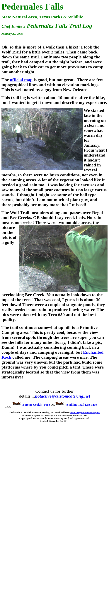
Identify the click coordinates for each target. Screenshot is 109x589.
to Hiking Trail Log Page (81, 404)
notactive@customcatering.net (62, 396)
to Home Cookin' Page (36, 404)
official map (21, 79)
